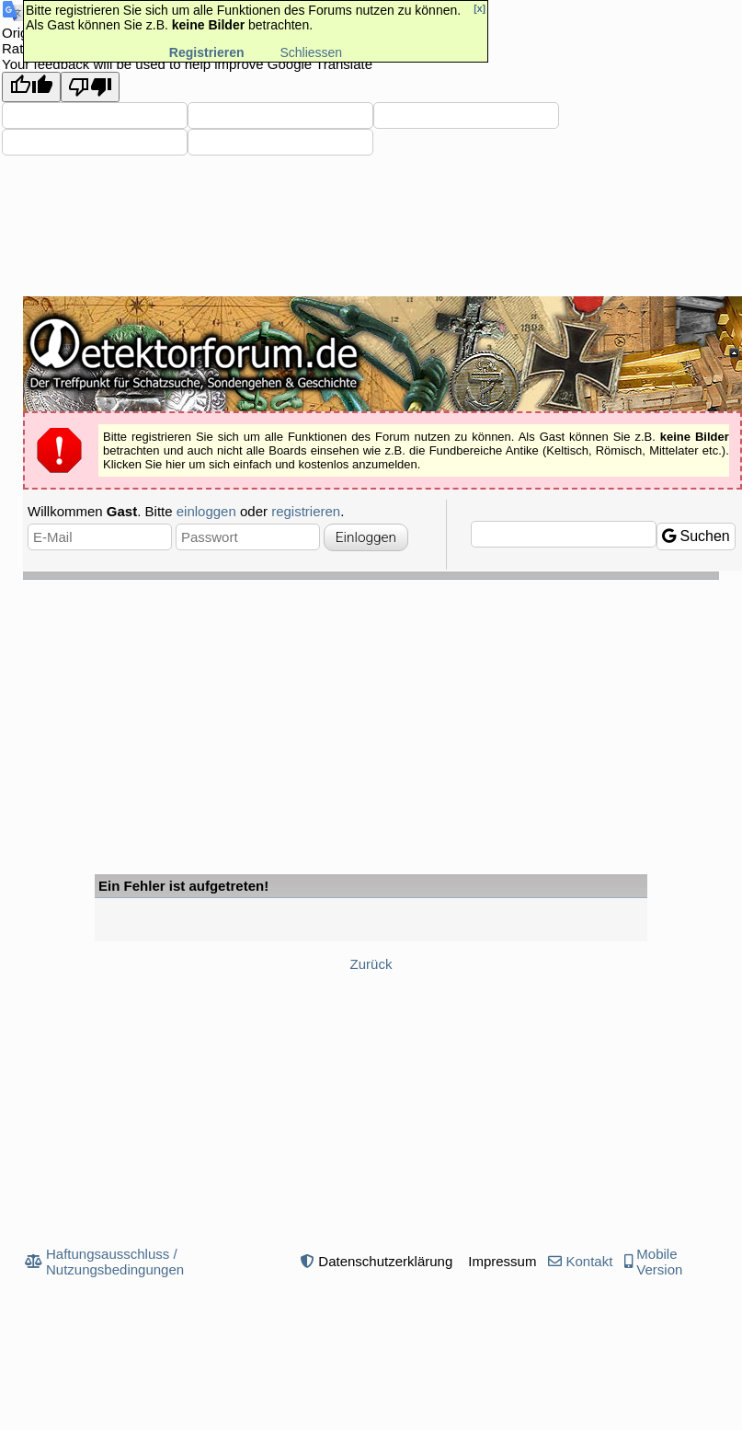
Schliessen (311, 52)
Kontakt (588, 1261)
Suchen (696, 536)
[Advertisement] (371, 718)
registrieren (305, 511)
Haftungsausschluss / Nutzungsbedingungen (115, 1261)
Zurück (371, 964)
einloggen (206, 511)
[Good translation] (31, 87)
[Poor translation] (90, 87)
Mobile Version (659, 1261)
